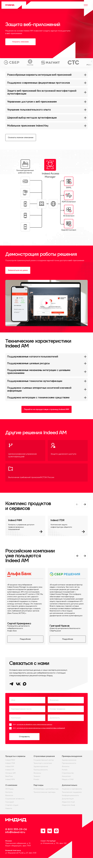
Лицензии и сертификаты (72, 789)
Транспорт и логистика (43, 763)
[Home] (18, 5)
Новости (8, 808)
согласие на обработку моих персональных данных (34, 724)
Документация (68, 799)
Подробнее (25, 639)
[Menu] (86, 5)
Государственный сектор (44, 760)
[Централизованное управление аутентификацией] (25, 450)
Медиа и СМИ (68, 779)
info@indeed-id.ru (15, 832)
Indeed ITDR (10, 763)
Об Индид (9, 789)
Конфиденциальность (70, 795)
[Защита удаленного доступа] (68, 450)
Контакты (9, 792)
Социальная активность (14, 799)
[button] (46, 198)
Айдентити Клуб (68, 802)
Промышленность (41, 770)
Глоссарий (9, 802)
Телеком (37, 776)
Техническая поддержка (71, 792)
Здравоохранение (41, 766)
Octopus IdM (10, 773)
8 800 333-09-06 (16, 829)
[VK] (18, 685)
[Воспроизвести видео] (46, 303)
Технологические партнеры (44, 792)
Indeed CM (9, 770)
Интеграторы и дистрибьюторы (46, 789)
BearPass (9, 776)
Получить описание (20, 42)
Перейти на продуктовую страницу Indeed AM (46, 409)
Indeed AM (9, 766)
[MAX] (24, 685)
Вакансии (9, 795)
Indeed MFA (10, 779)
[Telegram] (11, 685)
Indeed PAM (10, 760)
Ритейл (36, 779)
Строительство (68, 773)
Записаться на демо (18, 270)
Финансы (37, 773)
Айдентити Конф (68, 805)
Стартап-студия (11, 805)
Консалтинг (66, 776)
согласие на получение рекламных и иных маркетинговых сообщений (41, 728)
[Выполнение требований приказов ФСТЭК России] (46, 472)
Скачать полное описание (20, 137)
